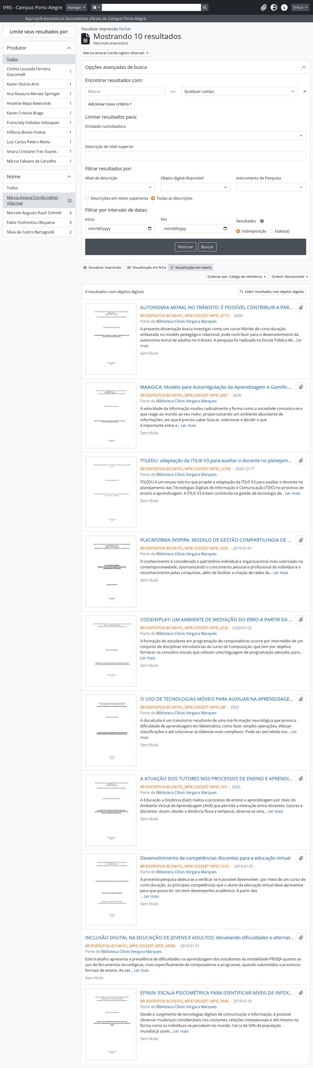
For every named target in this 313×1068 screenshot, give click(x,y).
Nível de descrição (101, 178)
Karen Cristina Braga (39, 114)
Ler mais (188, 425)
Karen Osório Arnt (39, 85)
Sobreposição (254, 231)
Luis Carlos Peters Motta (39, 143)
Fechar (125, 28)
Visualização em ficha (146, 267)
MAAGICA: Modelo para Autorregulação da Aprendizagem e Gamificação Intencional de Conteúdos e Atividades (217, 387)
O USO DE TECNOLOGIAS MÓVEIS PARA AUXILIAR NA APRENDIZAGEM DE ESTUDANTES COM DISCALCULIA (217, 699)
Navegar (75, 7)
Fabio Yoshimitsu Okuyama (39, 223)
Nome (13, 176)
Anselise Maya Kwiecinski (39, 104)
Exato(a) (282, 231)
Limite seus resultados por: (39, 31)
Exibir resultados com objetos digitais (272, 291)
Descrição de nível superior (109, 146)
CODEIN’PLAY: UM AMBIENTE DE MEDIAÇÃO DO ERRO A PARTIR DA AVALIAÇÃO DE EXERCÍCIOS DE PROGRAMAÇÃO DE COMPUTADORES (217, 619)
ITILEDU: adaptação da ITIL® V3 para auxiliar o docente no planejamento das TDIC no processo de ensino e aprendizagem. (217, 460)
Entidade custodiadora (105, 126)
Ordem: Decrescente (288, 276)
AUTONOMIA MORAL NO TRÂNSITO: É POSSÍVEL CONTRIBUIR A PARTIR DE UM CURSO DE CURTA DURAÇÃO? (217, 307)
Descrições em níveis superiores (119, 198)
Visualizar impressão (102, 267)
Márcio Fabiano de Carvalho (39, 162)
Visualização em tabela (190, 267)
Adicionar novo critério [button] (108, 104)
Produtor (16, 48)
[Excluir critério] (304, 91)
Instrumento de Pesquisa (258, 178)
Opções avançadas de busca (116, 67)
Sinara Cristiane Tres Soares (39, 152)
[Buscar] (125, 91)
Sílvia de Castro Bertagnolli (39, 233)
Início (90, 219)
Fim (164, 219)
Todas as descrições (175, 198)
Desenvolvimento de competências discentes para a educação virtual (215, 858)
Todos (12, 59)
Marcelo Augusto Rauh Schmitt (39, 214)
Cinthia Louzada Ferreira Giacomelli (39, 71)
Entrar (298, 7)
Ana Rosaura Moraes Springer (39, 95)
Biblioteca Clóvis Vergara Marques (186, 321)
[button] (263, 7)
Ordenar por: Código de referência (235, 276)
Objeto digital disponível (182, 178)
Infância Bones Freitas (39, 133)
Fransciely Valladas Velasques (39, 124)
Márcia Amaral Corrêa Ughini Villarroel (39, 200)
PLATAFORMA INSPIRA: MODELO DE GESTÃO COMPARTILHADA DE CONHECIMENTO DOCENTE (217, 540)
